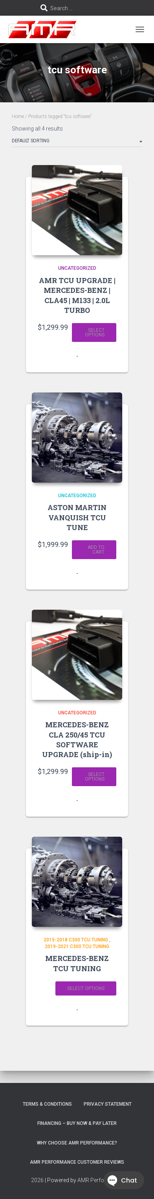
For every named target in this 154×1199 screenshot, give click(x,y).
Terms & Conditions (47, 1104)
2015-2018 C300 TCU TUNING (76, 940)
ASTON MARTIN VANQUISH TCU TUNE (77, 517)
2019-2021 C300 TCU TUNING (77, 946)
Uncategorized (77, 268)
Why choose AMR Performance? (77, 1143)
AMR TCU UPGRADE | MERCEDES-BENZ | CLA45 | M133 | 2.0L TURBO (77, 295)
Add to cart (96, 550)
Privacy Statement (108, 1104)
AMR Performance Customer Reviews (77, 1162)
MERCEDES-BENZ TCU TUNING (77, 963)
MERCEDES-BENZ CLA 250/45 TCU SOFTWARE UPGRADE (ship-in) (77, 739)
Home (18, 116)
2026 (37, 1180)
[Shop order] (77, 142)
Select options (94, 332)
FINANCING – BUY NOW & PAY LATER (77, 1123)
